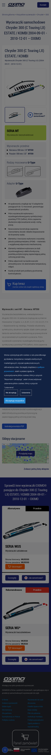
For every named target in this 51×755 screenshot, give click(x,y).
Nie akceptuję (11, 393)
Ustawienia (26, 393)
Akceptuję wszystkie (14, 400)
